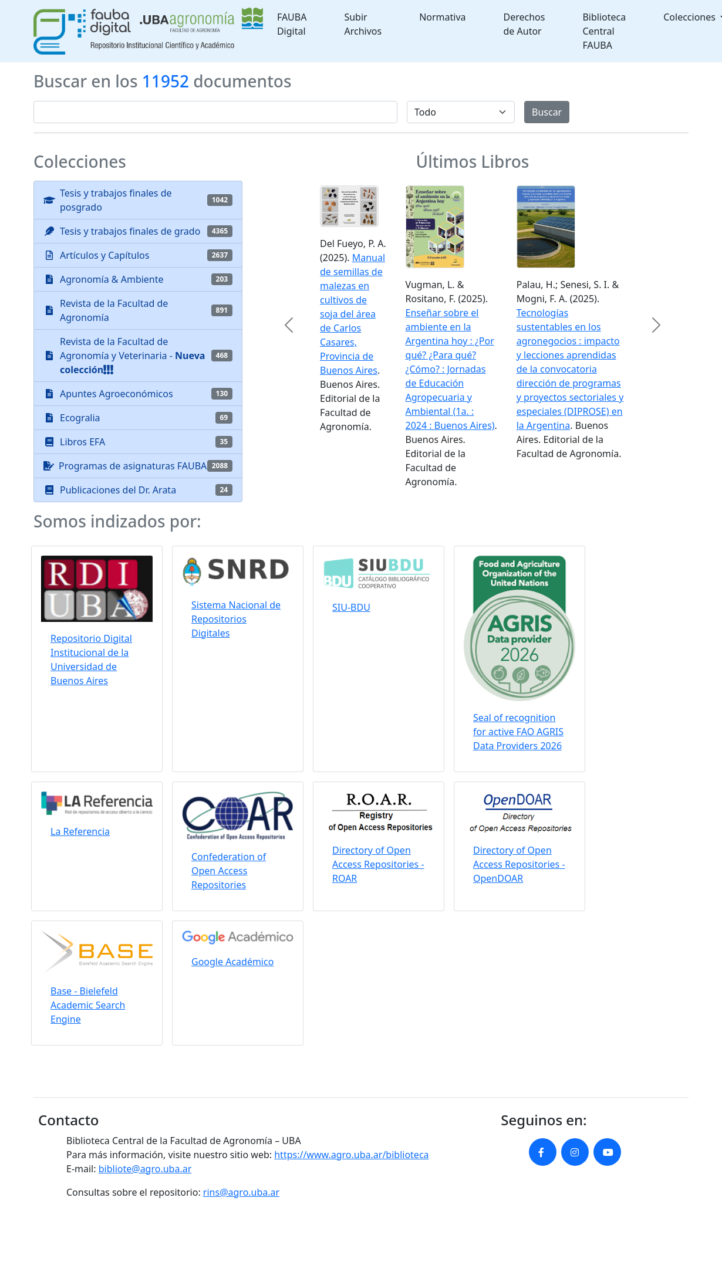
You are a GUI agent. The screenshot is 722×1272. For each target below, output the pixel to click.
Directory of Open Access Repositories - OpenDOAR (519, 864)
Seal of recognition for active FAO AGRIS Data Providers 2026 (518, 731)
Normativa (442, 17)
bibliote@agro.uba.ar (145, 1168)
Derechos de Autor (524, 24)
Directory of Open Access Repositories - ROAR (378, 864)
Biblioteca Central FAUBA (604, 31)
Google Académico (232, 961)
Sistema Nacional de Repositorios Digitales (236, 619)
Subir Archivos (363, 24)
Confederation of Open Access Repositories (228, 870)
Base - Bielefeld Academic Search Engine (87, 1005)
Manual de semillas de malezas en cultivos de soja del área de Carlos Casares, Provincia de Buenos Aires (352, 314)
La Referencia (80, 831)
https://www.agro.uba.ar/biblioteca (351, 1154)
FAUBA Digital (292, 24)
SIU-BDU (351, 607)
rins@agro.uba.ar (241, 1192)
